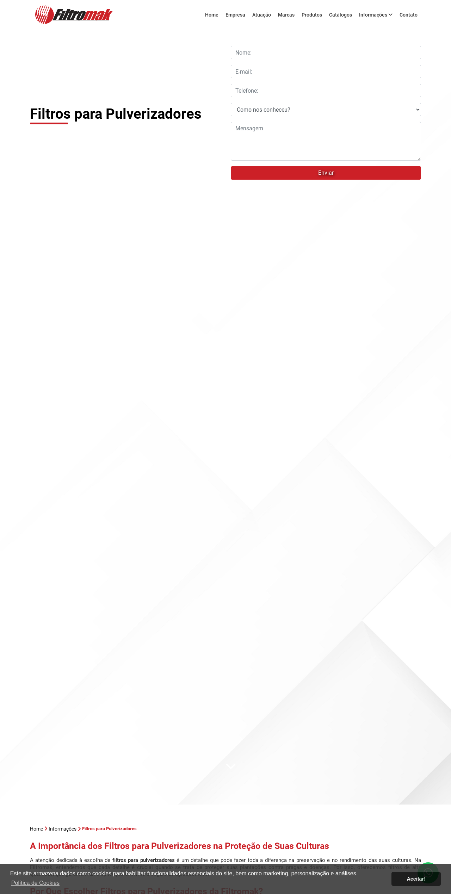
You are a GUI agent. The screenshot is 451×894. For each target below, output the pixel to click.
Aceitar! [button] (416, 879)
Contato (409, 15)
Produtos (312, 15)
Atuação (261, 15)
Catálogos (340, 15)
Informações (376, 15)
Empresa (235, 15)
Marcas (286, 15)
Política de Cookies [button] (35, 883)
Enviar (326, 172)
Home (211, 15)
